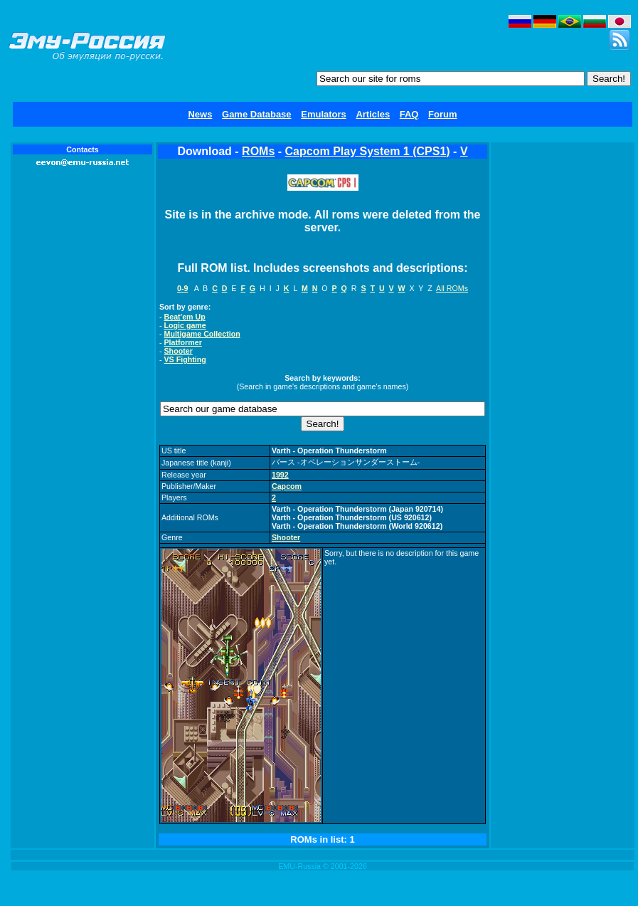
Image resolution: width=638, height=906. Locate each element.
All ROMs (452, 288)
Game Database (257, 114)
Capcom (287, 486)
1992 (280, 474)
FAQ (409, 114)
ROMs (258, 151)
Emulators (323, 114)
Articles (373, 114)
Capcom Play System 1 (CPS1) (367, 151)
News (200, 114)
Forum (442, 114)
